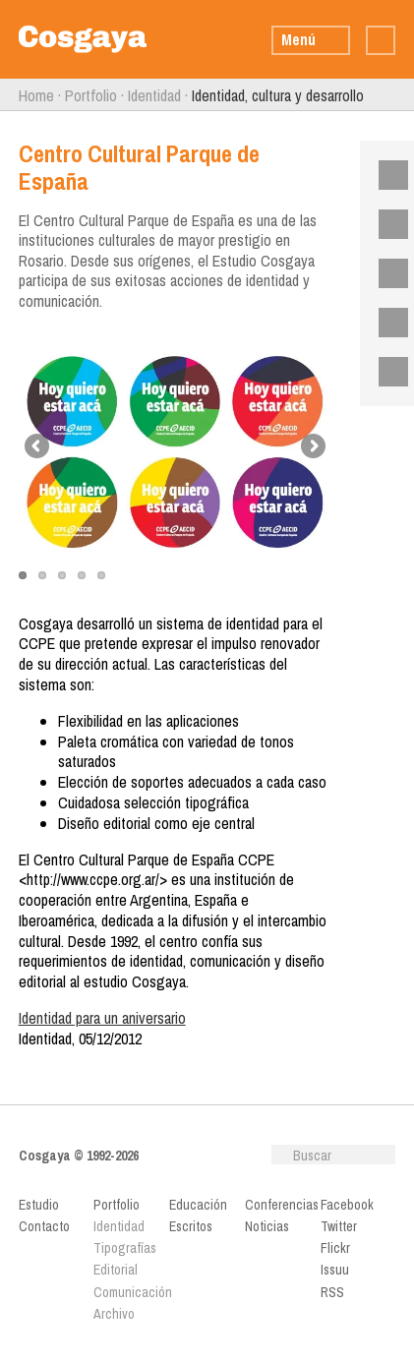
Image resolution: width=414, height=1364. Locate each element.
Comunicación (127, 1292)
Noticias (267, 1226)
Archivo (114, 1314)
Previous (38, 447)
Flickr (386, 273)
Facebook (386, 175)
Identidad (154, 95)
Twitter (386, 224)
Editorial (115, 1269)
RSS (386, 371)
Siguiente (404, 95)
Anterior (9, 95)
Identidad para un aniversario (102, 1018)
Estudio (39, 1205)
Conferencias (279, 1205)
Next (311, 447)
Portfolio (91, 95)
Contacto (44, 1226)
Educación (198, 1205)
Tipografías (124, 1248)
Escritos (190, 1226)
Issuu (386, 322)
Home (36, 95)
